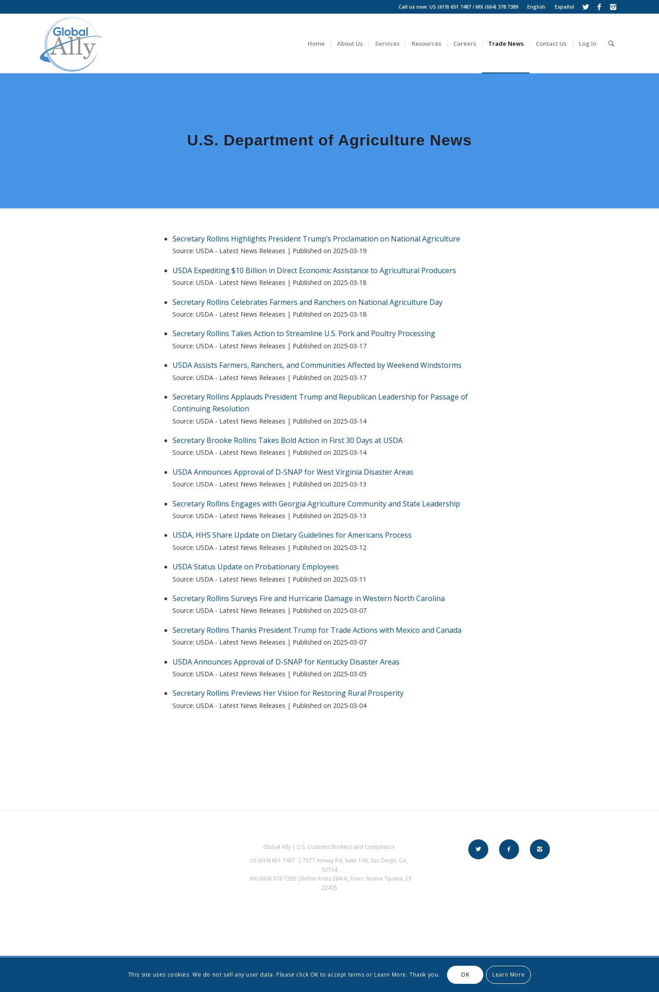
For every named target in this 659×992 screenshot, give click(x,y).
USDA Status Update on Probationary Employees (256, 567)
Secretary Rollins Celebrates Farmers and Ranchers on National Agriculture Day (308, 302)
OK (465, 974)
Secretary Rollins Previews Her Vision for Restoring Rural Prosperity (288, 693)
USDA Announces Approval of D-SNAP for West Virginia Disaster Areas (293, 472)
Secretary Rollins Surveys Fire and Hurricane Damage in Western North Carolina (309, 598)
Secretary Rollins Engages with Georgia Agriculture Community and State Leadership (316, 504)
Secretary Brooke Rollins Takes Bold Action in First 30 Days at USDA (288, 440)
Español (564, 6)
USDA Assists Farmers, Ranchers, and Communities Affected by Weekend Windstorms (317, 365)
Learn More (508, 974)
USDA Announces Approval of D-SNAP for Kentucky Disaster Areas (286, 662)
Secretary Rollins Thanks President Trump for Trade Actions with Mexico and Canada (317, 630)
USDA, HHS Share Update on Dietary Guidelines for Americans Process (292, 535)
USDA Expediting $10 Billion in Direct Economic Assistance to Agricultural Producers (314, 270)
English (536, 6)
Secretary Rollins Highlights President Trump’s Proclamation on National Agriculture (316, 239)
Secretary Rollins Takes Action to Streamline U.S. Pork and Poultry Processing (304, 333)
